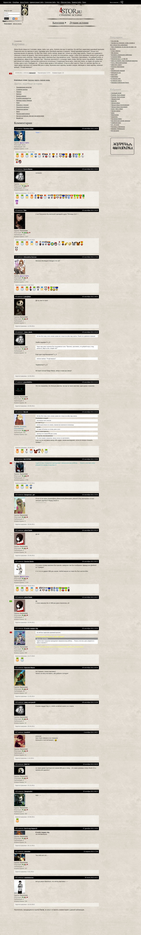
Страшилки (18, 41)
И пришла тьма (115, 78)
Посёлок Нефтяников (117, 67)
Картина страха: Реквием (24, 100)
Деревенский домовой (118, 70)
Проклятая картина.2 (22, 107)
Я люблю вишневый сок (23, 98)
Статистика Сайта (50, 2)
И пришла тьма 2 (116, 80)
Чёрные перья (115, 103)
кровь (48, 80)
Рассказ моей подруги (23, 114)
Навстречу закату (116, 65)
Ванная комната (21, 96)
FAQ (58, 2)
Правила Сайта (76, 2)
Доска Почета (24, 2)
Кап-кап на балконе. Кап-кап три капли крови (30, 116)
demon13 (32, 73)
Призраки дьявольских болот (120, 82)
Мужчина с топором (22, 105)
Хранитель (114, 117)
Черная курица (115, 111)
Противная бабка (116, 119)
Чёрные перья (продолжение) (120, 105)
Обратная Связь (66, 2)
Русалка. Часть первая (118, 95)
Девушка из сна (116, 72)
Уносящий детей (116, 93)
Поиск (84, 2)
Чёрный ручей (115, 99)
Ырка (112, 113)
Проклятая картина (22, 109)
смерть (36, 80)
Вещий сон (19, 118)
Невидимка (114, 76)
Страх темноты (115, 51)
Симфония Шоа (116, 123)
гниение (42, 80)
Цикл (112, 68)
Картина (31, 80)
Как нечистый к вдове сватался (120, 121)
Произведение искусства (24, 87)
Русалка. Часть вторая (118, 97)
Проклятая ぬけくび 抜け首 (119, 59)
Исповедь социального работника (121, 55)
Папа (17, 103)
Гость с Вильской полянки (119, 63)
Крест (18, 111)
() (25, 186)
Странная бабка (116, 57)
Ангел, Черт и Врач (117, 109)
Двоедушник (115, 115)
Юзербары (16, 2)
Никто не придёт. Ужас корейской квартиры (124, 61)
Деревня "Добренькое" (118, 128)
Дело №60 (114, 74)
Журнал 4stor (7, 2)
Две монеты (114, 53)
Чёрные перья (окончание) (119, 107)
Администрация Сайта (37, 2)
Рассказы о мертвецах (118, 127)
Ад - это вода (115, 125)
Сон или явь (115, 41)
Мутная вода (115, 130)
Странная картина (21, 89)
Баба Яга (114, 101)
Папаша (18, 91)
